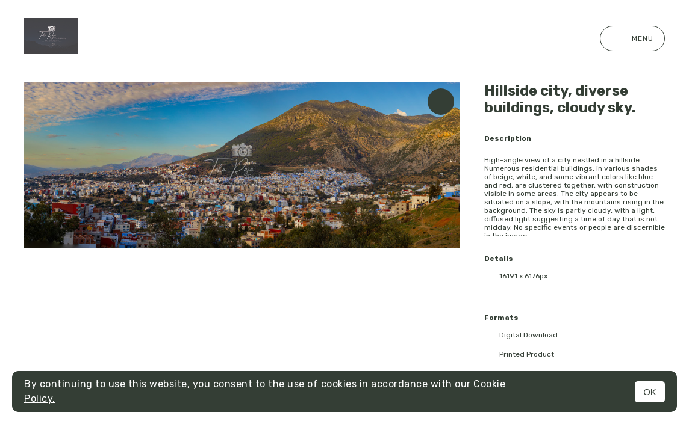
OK (649, 392)
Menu (632, 38)
